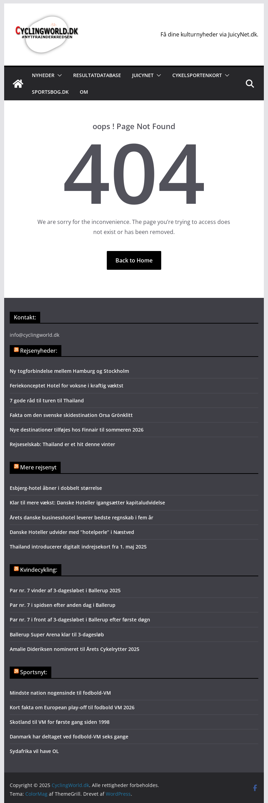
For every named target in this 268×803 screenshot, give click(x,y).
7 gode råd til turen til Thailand (47, 400)
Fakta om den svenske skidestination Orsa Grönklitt (71, 415)
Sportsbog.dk (50, 92)
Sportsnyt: (33, 672)
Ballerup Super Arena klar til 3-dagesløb (57, 634)
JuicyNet (143, 75)
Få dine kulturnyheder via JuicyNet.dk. (209, 34)
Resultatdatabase (97, 75)
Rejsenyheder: (38, 350)
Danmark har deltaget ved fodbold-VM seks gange (69, 736)
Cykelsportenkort (197, 75)
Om (84, 92)
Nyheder (43, 75)
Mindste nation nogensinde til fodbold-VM (60, 692)
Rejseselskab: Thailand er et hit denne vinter (62, 444)
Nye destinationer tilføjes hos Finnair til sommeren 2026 (77, 429)
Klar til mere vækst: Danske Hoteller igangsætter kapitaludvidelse (87, 502)
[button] (58, 75)
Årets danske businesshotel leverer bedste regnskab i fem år (81, 517)
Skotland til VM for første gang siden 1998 (60, 722)
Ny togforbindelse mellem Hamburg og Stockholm (69, 371)
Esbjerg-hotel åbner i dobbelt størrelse (56, 488)
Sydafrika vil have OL (34, 751)
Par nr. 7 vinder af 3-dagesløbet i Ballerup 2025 (65, 590)
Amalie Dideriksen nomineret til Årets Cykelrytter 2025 (74, 649)
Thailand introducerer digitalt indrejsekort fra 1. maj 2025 (78, 546)
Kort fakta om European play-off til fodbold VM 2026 (72, 707)
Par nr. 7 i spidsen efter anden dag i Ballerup (62, 605)
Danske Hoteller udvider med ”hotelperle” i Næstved (73, 532)
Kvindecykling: (38, 570)
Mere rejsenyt (38, 467)
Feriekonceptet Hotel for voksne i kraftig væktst (66, 385)
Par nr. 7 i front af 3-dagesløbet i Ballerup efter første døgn (80, 619)
